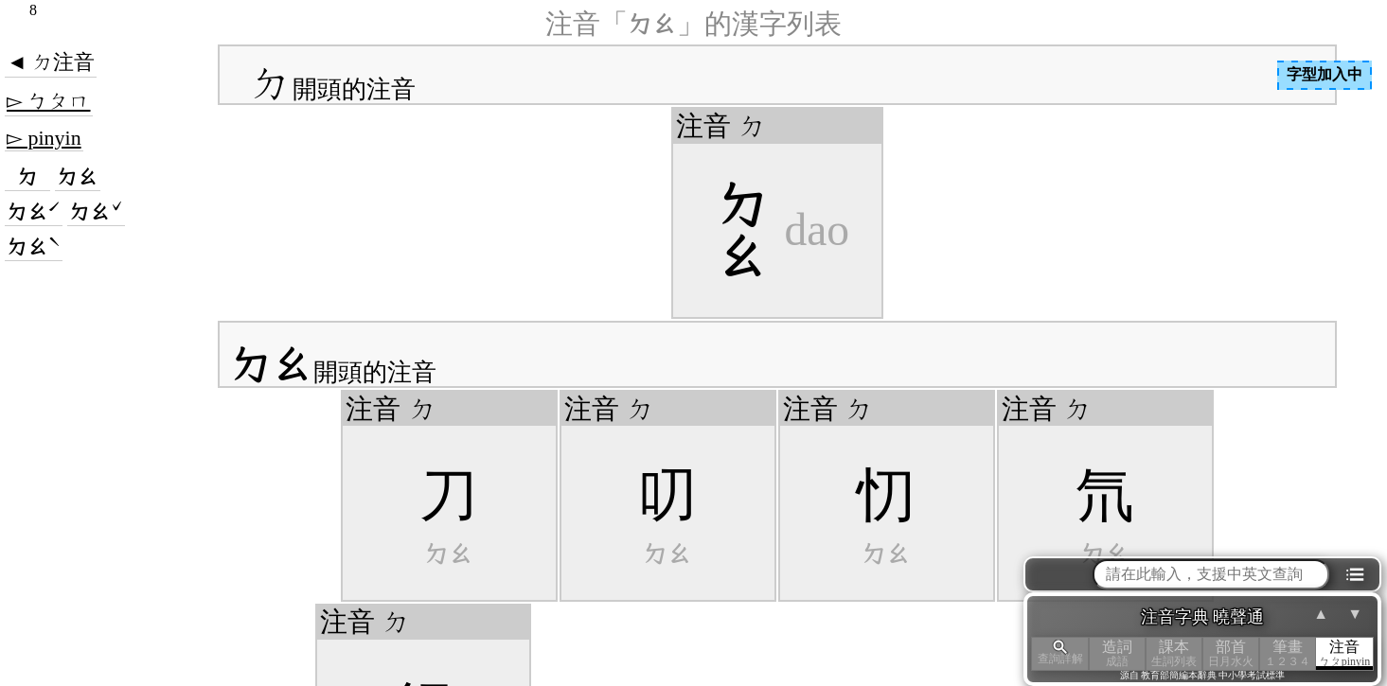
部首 (1230, 653)
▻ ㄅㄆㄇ (49, 101)
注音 (1344, 653)
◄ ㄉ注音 (51, 62)
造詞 (1117, 653)
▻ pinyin (44, 138)
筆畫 (1287, 653)
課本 (1174, 653)
